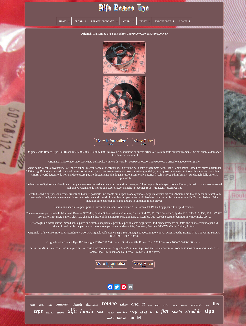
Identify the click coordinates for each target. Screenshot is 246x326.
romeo (109, 303)
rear (32, 304)
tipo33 (165, 305)
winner (110, 312)
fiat (164, 311)
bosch (154, 312)
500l (100, 312)
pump (174, 305)
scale (177, 311)
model (135, 317)
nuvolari (184, 305)
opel (157, 305)
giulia (50, 305)
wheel (143, 312)
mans (150, 306)
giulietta (62, 304)
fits (216, 303)
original (138, 304)
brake (121, 318)
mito (110, 318)
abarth (77, 304)
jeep (133, 312)
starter (50, 312)
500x (41, 305)
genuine (122, 312)
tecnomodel (196, 305)
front (207, 305)
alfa (72, 310)
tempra (60, 313)
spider (124, 304)
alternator (92, 304)
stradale (193, 311)
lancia (86, 311)
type (38, 311)
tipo (209, 311)
